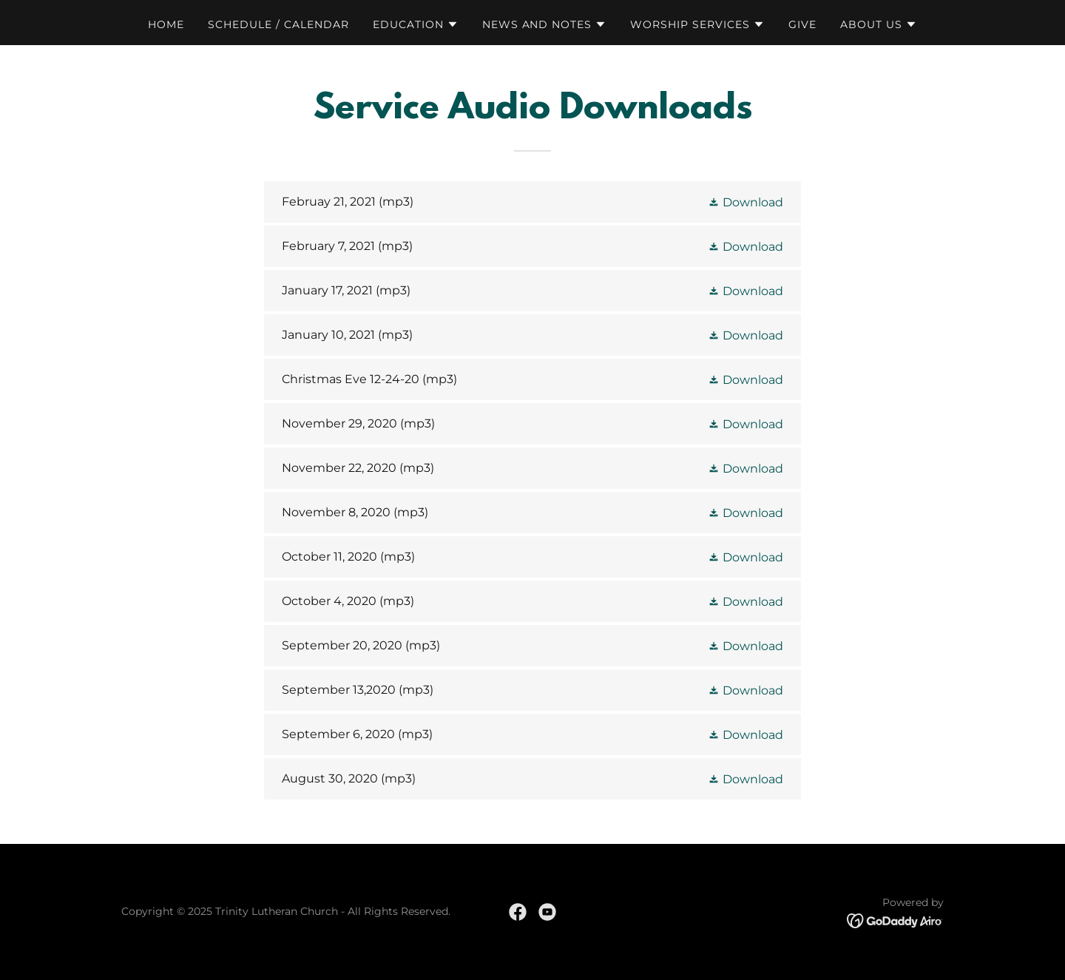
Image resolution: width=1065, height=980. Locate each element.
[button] (416, 24)
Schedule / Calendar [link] (278, 24)
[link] (532, 202)
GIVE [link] (802, 24)
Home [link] (166, 24)
